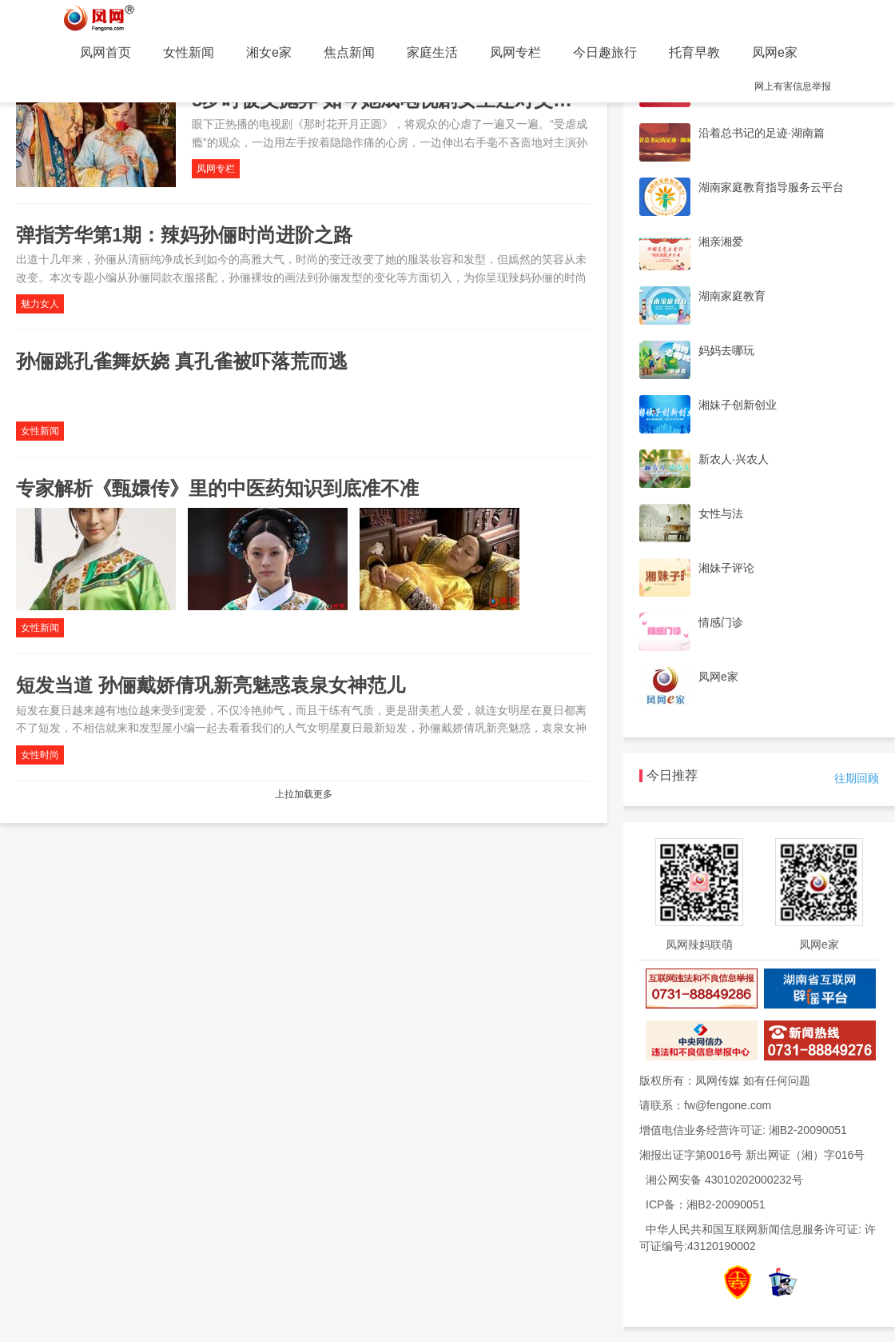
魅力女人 (40, 304)
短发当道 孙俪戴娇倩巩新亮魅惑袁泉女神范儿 (210, 685)
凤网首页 (105, 52)
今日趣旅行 (605, 52)
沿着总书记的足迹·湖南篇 (761, 132)
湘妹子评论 (726, 567)
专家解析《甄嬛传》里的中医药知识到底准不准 (217, 488)
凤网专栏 (515, 52)
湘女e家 (269, 52)
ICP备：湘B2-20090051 (705, 1204)
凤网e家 (775, 52)
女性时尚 (40, 755)
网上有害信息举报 (792, 86)
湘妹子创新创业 (737, 404)
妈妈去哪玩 (726, 350)
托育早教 (694, 52)
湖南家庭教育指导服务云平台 (771, 187)
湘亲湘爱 (720, 241)
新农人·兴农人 (733, 459)
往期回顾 (856, 778)
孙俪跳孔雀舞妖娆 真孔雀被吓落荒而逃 (182, 361)
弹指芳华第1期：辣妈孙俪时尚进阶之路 (184, 235)
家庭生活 (432, 52)
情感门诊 (720, 622)
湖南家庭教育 (732, 296)
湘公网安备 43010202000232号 (724, 1179)
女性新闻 (188, 52)
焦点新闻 (349, 52)
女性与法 (720, 513)
